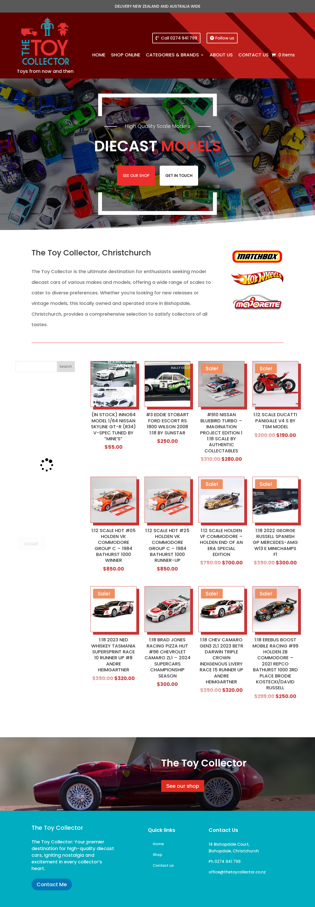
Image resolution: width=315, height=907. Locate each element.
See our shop (136, 175)
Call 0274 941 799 (179, 38)
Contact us (253, 55)
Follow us (224, 38)
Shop (157, 855)
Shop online (125, 55)
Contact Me (52, 884)
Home (98, 55)
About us (221, 55)
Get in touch (178, 175)
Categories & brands (172, 55)
